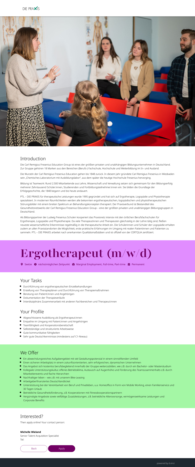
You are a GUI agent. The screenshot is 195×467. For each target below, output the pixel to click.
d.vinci (172, 463)
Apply (62, 448)
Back (34, 448)
